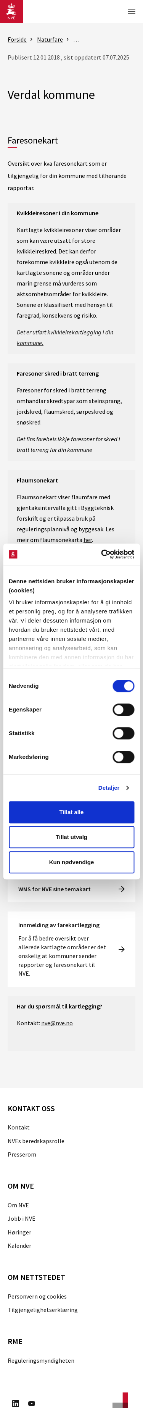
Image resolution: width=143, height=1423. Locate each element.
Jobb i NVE (21, 1218)
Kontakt (19, 1127)
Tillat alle (71, 812)
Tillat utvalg (71, 837)
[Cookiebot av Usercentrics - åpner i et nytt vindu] (101, 554)
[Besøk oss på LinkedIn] (16, 1405)
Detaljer (109, 787)
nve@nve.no (57, 1023)
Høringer (19, 1232)
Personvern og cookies (37, 1296)
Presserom (22, 1154)
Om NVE (18, 1205)
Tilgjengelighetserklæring (43, 1309)
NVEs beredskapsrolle (36, 1141)
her (88, 540)
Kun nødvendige (71, 862)
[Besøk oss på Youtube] (32, 1405)
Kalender (19, 1245)
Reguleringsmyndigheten (41, 1360)
